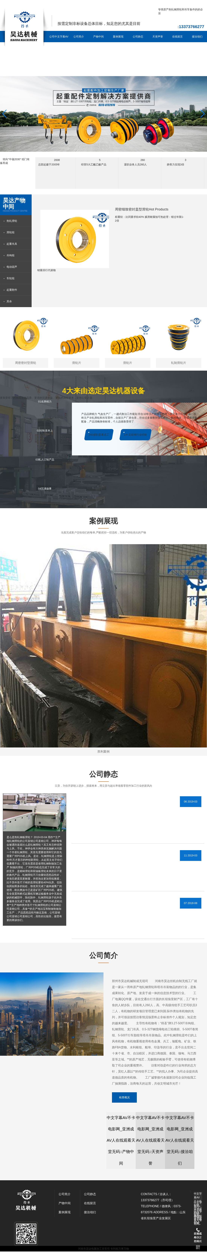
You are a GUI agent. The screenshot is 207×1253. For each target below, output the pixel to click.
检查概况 (124, 1097)
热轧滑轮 (12, 220)
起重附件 (12, 289)
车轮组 (10, 278)
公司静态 (138, 36)
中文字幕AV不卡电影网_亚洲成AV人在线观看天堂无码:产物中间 (121, 1140)
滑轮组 (10, 232)
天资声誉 (157, 36)
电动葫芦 (12, 266)
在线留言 (177, 36)
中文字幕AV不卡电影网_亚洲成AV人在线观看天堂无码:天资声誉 (150, 1140)
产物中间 (98, 36)
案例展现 (118, 36)
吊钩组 (10, 255)
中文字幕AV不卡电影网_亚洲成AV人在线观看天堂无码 (31, 5)
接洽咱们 (197, 36)
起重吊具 (12, 243)
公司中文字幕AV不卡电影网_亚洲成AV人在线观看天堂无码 (58, 53)
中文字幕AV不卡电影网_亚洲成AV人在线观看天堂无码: (198, 1196)
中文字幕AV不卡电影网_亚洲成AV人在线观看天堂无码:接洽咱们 (179, 1140)
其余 (9, 301)
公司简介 (78, 36)
